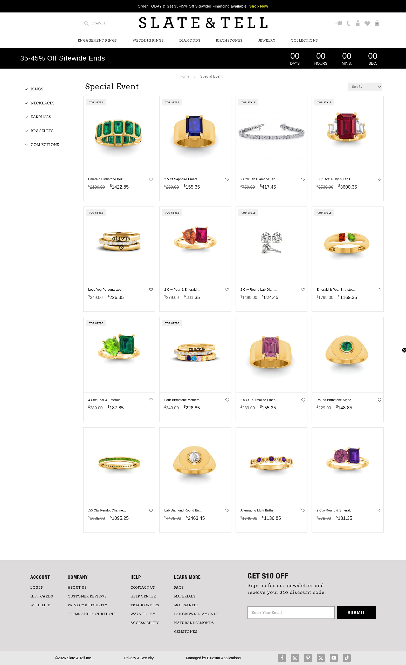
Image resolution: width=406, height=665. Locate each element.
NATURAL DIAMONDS (194, 623)
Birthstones (229, 40)
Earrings (41, 117)
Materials (185, 596)
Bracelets (42, 131)
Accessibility (144, 623)
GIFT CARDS (41, 596)
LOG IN (37, 587)
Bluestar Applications (224, 658)
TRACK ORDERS (144, 605)
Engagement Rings (97, 40)
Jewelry (267, 40)
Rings (37, 89)
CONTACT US (142, 587)
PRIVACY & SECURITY (87, 605)
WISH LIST (40, 605)
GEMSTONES (185, 632)
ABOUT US (77, 587)
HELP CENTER (143, 596)
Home (184, 76)
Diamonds (189, 40)
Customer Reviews (87, 596)
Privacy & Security (139, 658)
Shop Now (258, 6)
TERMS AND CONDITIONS (91, 614)
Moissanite (186, 605)
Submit (356, 612)
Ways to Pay (142, 614)
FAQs (179, 587)
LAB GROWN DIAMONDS (196, 614)
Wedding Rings (148, 40)
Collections (304, 40)
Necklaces (42, 103)
